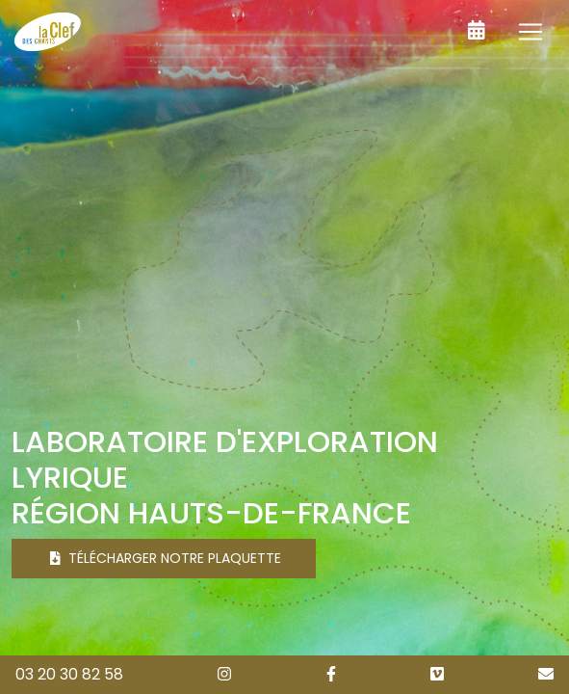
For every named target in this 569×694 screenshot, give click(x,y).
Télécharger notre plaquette (165, 558)
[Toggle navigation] (530, 32)
